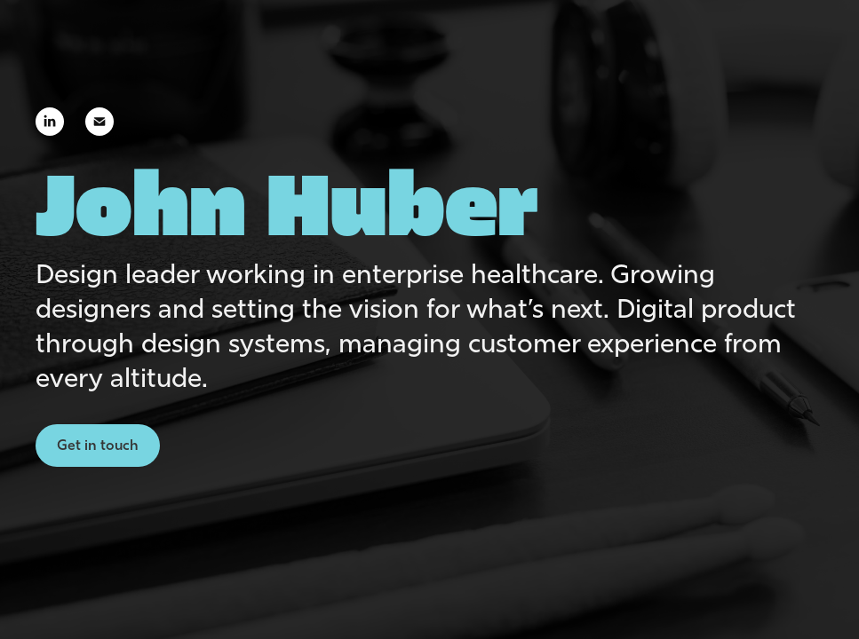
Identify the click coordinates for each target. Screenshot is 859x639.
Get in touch (98, 445)
